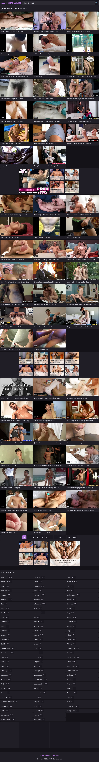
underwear (72, 670)
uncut (71, 661)
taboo (71, 634)
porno (71, 577)
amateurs (6, 581)
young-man (73, 706)
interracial (40, 603)
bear (5, 617)
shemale (72, 621)
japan (38, 608)
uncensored (73, 657)
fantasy (5, 688)
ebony (5, 666)
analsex (5, 594)
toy (70, 652)
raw (70, 590)
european (6, 675)
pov (70, 586)
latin (38, 648)
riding (71, 608)
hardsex (38, 599)
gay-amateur (8, 719)
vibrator (71, 679)
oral (37, 697)
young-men (73, 710)
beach (5, 612)
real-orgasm (73, 594)
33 (69, 537)
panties (38, 715)
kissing (38, 634)
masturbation (41, 683)
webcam (72, 692)
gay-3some (7, 715)
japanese (39, 612)
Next (74, 537)
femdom (6, 697)
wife (70, 697)
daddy (5, 643)
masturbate (40, 675)
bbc (4, 603)
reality (71, 599)
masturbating (40, 679)
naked (38, 688)
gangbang (6, 706)
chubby (5, 634)
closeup (5, 639)
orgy (38, 706)
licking (38, 657)
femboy (5, 692)
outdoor (39, 710)
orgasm (39, 701)
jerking (38, 626)
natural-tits (40, 692)
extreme (6, 679)
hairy (38, 581)
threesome (73, 648)
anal (5, 586)
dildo (5, 661)
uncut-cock (73, 666)
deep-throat (7, 648)
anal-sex (6, 590)
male (38, 666)
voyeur (71, 688)
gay (5, 710)
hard (38, 590)
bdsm (5, 608)
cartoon (5, 621)
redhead (72, 603)
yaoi (70, 701)
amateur (6, 577)
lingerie (38, 661)
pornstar (72, 581)
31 (60, 537)
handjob (39, 586)
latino (38, 652)
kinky (38, 630)
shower (71, 626)
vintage (71, 683)
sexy (70, 612)
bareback (6, 599)
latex (37, 643)
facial (5, 683)
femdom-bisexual (9, 701)
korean (38, 639)
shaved (71, 617)
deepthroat (7, 652)
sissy (71, 630)
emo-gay (6, 670)
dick (4, 657)
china (5, 626)
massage (39, 670)
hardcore (39, 594)
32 (64, 537)
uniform (71, 675)
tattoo (71, 639)
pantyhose (39, 719)
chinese (5, 630)
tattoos (71, 643)
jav (37, 617)
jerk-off (39, 621)
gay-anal (39, 577)
